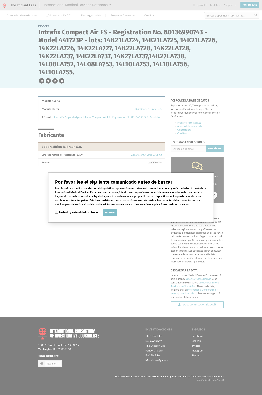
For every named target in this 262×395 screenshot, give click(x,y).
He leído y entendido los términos (80, 212)
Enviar (110, 212)
